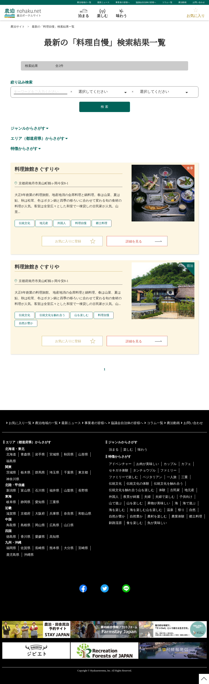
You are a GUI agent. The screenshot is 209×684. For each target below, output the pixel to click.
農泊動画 (182, 2)
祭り (181, 510)
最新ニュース (103, 2)
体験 (162, 490)
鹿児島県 (12, 554)
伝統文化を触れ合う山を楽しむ (131, 490)
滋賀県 (11, 513)
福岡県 (11, 548)
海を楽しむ (117, 510)
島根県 (25, 525)
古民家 (175, 490)
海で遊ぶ (189, 503)
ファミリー (168, 470)
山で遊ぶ (115, 503)
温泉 (170, 510)
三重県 (54, 502)
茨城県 (11, 472)
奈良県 (69, 513)
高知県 (54, 536)
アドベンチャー (120, 464)
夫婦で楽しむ (165, 496)
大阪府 (40, 513)
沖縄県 (29, 554)
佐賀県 (25, 548)
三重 (184, 477)
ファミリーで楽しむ (123, 477)
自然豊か (136, 516)
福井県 (54, 490)
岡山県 (40, 525)
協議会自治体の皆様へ (146, 2)
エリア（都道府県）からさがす (39, 138)
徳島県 (11, 536)
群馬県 (40, 472)
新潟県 (11, 490)
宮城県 (54, 454)
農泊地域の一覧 (84, 2)
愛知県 (40, 502)
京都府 (25, 513)
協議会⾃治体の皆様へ (125, 423)
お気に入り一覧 (18, 423)
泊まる (114, 449)
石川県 (40, 490)
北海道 (11, 454)
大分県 (69, 548)
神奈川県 (12, 479)
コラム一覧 (167, 2)
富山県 (25, 490)
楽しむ (128, 449)
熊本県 (54, 548)
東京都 (83, 472)
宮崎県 (83, 548)
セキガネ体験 (118, 470)
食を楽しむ (134, 523)
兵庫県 (54, 513)
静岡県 (25, 502)
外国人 (61, 223)
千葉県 (69, 472)
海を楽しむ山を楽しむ (146, 510)
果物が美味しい (158, 503)
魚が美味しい (157, 523)
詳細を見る (134, 241)
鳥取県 (11, 525)
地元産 (44, 223)
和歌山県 (84, 513)
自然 (192, 510)
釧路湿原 (115, 523)
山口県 (69, 525)
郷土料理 (101, 223)
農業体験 (177, 516)
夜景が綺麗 (131, 496)
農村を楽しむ (157, 516)
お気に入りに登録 (68, 241)
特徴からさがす (25, 148)
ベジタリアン (152, 477)
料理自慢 (81, 223)
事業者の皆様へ (123, 2)
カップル (170, 464)
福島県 (11, 461)
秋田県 (69, 454)
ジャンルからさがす (29, 128)
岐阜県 (11, 502)
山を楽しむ (81, 315)
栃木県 (25, 472)
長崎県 (40, 548)
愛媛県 (40, 536)
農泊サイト (18, 26)
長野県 (83, 490)
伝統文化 (24, 223)
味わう (142, 449)
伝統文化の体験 (137, 483)
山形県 (83, 454)
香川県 (25, 536)
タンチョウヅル (144, 470)
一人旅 (172, 477)
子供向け (185, 496)
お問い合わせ (199, 2)
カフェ (186, 464)
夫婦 (147, 496)
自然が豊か (26, 323)
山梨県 (69, 490)
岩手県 (40, 454)
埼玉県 (54, 472)
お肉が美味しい (147, 464)
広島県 (54, 525)
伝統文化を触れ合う (52, 315)
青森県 (25, 454)
